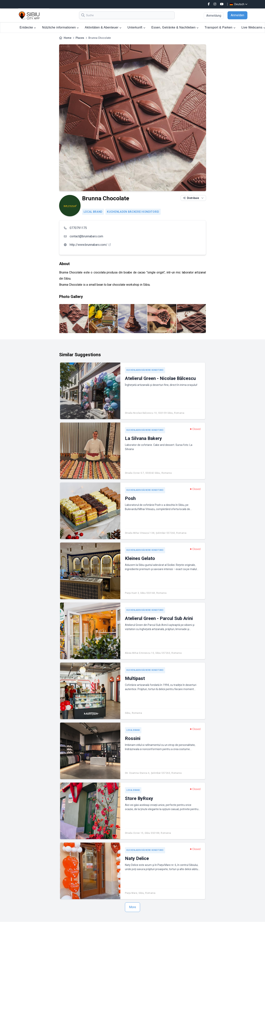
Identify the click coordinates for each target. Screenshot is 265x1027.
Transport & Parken (220, 27)
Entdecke (28, 27)
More (132, 907)
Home (67, 37)
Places (80, 37)
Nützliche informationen (60, 27)
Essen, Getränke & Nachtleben (174, 27)
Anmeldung (213, 15)
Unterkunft (136, 27)
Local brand (93, 211)
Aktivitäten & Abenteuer (103, 27)
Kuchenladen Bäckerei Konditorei (133, 211)
